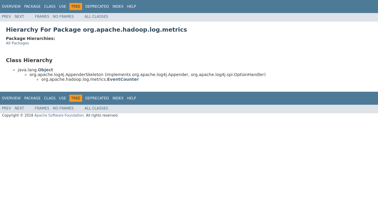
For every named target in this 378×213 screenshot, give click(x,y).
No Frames (63, 16)
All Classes (96, 16)
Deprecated (97, 6)
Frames (42, 16)
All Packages (17, 43)
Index (118, 6)
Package (32, 6)
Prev (6, 16)
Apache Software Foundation (59, 115)
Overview (11, 6)
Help (131, 6)
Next (19, 16)
